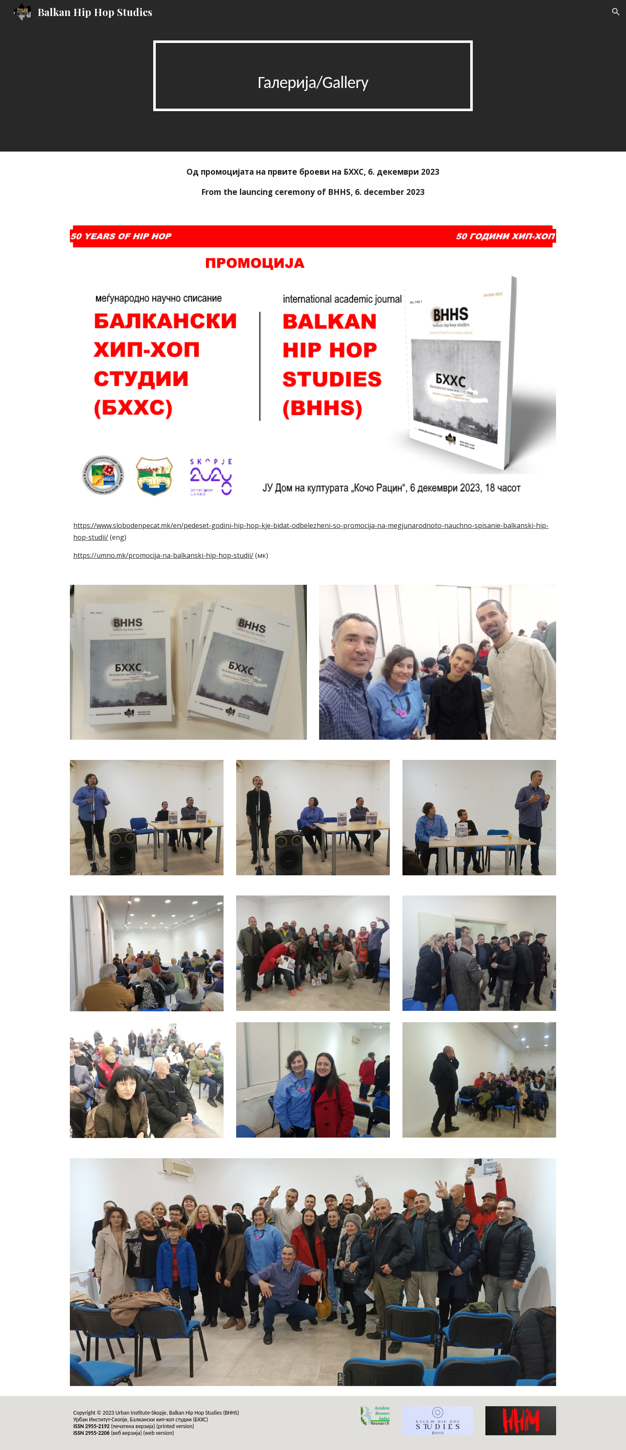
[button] (616, 12)
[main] (313, 75)
